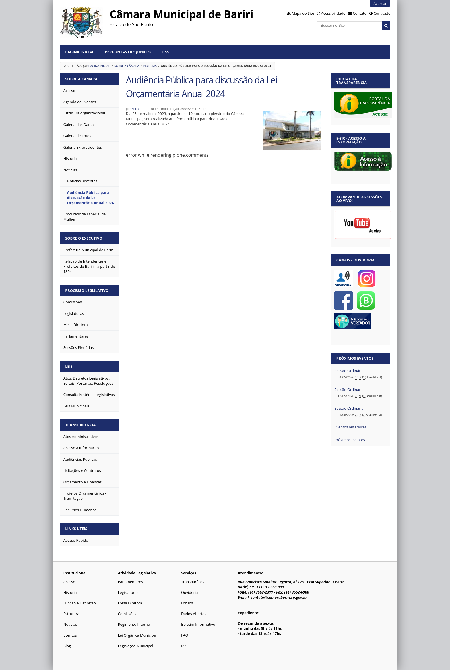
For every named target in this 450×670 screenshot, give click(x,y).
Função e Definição (79, 603)
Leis (69, 366)
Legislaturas (128, 592)
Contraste (382, 13)
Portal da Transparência (351, 80)
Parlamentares (130, 581)
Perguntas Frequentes (128, 51)
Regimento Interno (134, 624)
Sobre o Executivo (83, 238)
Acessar (380, 3)
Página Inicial (79, 51)
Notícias (150, 66)
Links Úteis (76, 528)
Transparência (80, 424)
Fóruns (187, 603)
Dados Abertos (193, 613)
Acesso (69, 581)
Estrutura (71, 613)
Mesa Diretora (130, 603)
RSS (165, 51)
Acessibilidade (333, 13)
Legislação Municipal (135, 645)
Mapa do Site (303, 13)
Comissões (127, 613)
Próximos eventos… (351, 439)
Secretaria (139, 108)
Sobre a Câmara (126, 66)
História (70, 592)
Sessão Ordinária (348, 370)
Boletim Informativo (198, 624)
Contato (360, 13)
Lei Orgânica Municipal (137, 635)
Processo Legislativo (86, 290)
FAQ (184, 635)
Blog (67, 645)
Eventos (70, 635)
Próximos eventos (355, 358)
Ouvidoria (189, 592)
